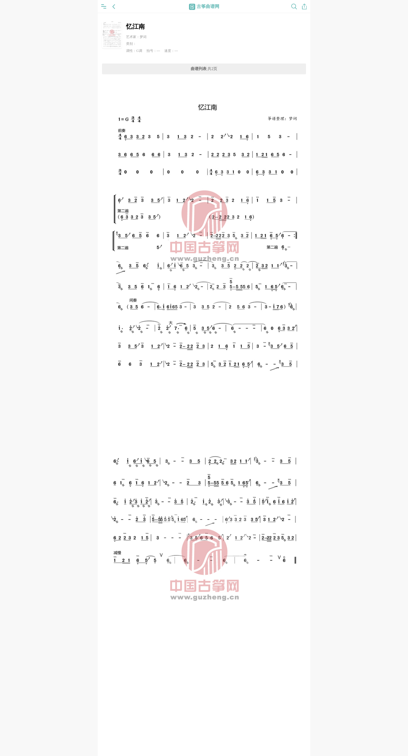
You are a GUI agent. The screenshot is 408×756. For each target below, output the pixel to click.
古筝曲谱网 (204, 6)
